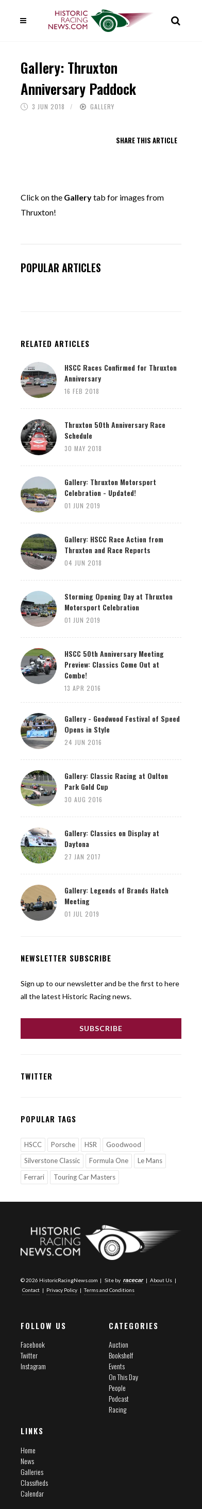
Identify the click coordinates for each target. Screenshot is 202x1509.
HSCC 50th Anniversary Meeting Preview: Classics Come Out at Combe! (114, 664)
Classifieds (34, 1482)
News (27, 1460)
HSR (91, 1144)
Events (117, 1366)
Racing (117, 1409)
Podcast (119, 1398)
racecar (133, 1280)
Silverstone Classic (52, 1160)
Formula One (108, 1160)
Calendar (32, 1493)
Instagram (33, 1366)
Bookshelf (121, 1355)
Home (28, 1450)
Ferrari (34, 1177)
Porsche (63, 1144)
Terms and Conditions (109, 1290)
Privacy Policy (61, 1290)
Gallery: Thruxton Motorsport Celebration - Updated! (110, 487)
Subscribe (101, 1028)
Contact (31, 1290)
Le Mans (150, 1160)
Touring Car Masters (84, 1177)
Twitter (29, 1355)
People (117, 1387)
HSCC (33, 1144)
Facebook (33, 1344)
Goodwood (123, 1144)
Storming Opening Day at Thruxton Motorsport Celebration (118, 601)
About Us (161, 1280)
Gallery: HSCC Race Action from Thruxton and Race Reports (113, 544)
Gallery (102, 106)
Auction (118, 1344)
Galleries (32, 1471)
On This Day (123, 1376)
